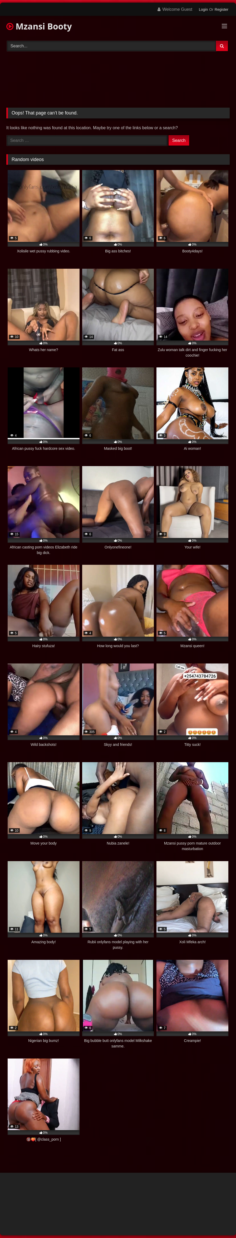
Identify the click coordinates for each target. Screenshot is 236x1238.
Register (221, 9)
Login (203, 9)
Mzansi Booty (39, 26)
